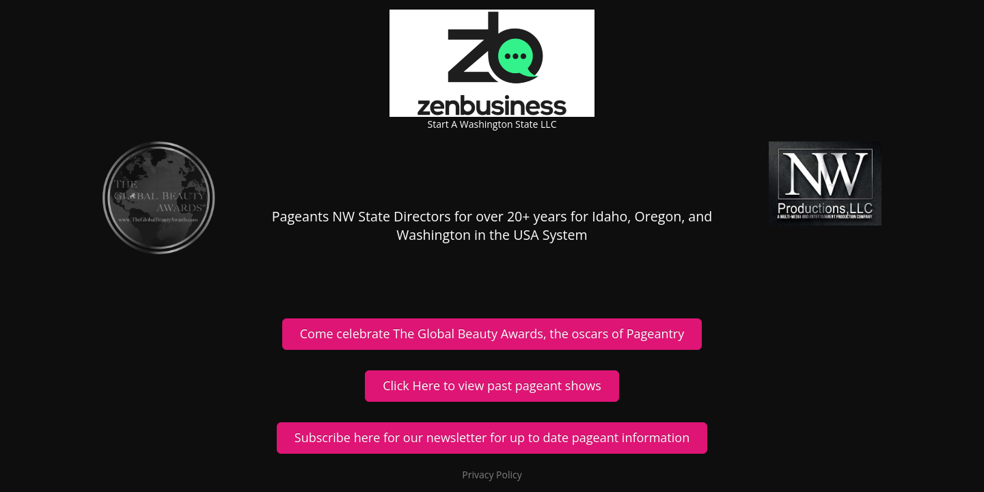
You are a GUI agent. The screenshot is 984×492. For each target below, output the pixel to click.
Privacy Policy (491, 474)
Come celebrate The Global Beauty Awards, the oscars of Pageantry (492, 333)
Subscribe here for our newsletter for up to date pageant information (492, 437)
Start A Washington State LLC (492, 124)
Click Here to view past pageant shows (492, 385)
